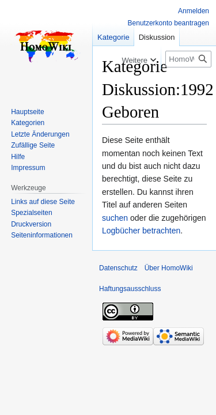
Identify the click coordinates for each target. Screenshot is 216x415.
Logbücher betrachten (141, 230)
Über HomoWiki (169, 268)
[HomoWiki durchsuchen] (188, 59)
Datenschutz (118, 268)
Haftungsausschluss (130, 289)
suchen (115, 217)
